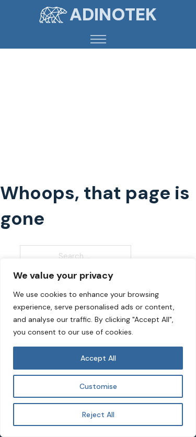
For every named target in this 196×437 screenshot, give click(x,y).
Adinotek (113, 14)
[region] (98, 347)
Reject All (98, 414)
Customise (98, 386)
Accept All (98, 358)
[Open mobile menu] (98, 39)
